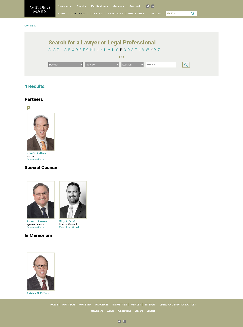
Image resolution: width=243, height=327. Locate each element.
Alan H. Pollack (36, 153)
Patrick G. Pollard (38, 293)
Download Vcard (36, 159)
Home (63, 13)
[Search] (177, 13)
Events (81, 6)
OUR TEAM (30, 25)
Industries (136, 13)
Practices (115, 13)
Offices (155, 13)
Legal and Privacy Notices (177, 304)
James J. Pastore (37, 221)
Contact (134, 6)
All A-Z (53, 50)
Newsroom (65, 6)
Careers (118, 6)
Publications (99, 6)
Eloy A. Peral (67, 221)
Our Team (78, 13)
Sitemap (150, 304)
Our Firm (96, 13)
